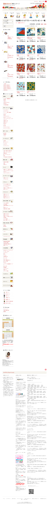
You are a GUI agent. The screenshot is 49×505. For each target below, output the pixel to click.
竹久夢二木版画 (6, 242)
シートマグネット (6, 186)
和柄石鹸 (5, 267)
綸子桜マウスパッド (7, 196)
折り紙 (5, 125)
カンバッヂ (5, 257)
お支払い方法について (28, 498)
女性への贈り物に (24, 15)
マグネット (8, 182)
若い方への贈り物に (30, 15)
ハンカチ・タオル (6, 251)
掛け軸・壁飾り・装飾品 (8, 200)
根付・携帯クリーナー (7, 220)
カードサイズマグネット (7, 185)
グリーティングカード (7, 128)
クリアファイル (6, 111)
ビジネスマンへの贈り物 (18, 15)
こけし (5, 231)
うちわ (5, 135)
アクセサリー (6, 252)
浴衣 (4, 163)
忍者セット (5, 164)
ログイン (36, 1)
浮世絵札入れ (6, 256)
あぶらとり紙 (6, 261)
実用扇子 (5, 134)
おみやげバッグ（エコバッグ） (8, 250)
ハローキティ (8, 234)
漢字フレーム (6, 207)
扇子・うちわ (8, 131)
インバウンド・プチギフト (43, 15)
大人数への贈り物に (12, 15)
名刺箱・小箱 (6, 120)
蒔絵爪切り (5, 153)
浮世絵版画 (8, 239)
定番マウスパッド (6, 194)
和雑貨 (8, 96)
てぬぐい (5, 101)
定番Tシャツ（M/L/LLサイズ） (8, 169)
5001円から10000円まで (7, 88)
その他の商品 (8, 248)
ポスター (5, 262)
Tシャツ (8, 167)
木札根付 (5, 217)
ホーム (4, 498)
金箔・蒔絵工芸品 (8, 148)
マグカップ (5, 144)
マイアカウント (8, 498)
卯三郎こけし (8, 229)
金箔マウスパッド (6, 195)
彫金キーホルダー (6, 215)
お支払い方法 (11, 9)
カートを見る (43, 1)
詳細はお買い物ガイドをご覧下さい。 (33, 483)
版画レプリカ (6, 245)
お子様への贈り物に (37, 15)
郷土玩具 (5, 226)
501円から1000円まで (7, 86)
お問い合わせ (33, 9)
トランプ (5, 113)
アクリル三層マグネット (7, 184)
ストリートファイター (8, 285)
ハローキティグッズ (7, 236)
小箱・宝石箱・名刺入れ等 (8, 150)
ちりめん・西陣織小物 (7, 98)
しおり (5, 124)
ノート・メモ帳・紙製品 (7, 112)
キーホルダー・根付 (8, 211)
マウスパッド (8, 192)
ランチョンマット (6, 145)
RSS (24, 499)
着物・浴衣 (8, 159)
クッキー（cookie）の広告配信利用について (24, 502)
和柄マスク (5, 269)
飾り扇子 (5, 133)
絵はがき (5, 123)
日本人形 (5, 103)
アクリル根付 (6, 218)
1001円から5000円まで (7, 87)
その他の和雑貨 (6, 104)
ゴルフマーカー (6, 268)
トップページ (5, 9)
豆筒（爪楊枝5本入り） (7, 260)
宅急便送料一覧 (29, 380)
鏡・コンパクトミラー (7, 154)
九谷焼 (5, 140)
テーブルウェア (8, 138)
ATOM (26, 499)
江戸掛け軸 (5, 204)
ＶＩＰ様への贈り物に (5, 15)
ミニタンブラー (6, 179)
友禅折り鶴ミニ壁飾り (7, 208)
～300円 (5, 83)
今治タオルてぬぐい (7, 102)
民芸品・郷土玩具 (8, 222)
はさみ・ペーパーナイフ (7, 117)
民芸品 (5, 225)
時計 (4, 155)
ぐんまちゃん (8, 273)
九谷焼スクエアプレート (21, 22)
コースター (5, 143)
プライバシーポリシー (20, 498)
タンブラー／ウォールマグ (8, 175)
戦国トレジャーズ (8, 277)
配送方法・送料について (35, 498)
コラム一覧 (38, 9)
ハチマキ (5, 255)
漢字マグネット (6, 189)
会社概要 (27, 9)
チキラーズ (8, 281)
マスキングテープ (6, 116)
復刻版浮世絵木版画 (7, 241)
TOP (16, 22)
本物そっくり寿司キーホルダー (8, 216)
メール (7, 342)
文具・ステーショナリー (8, 107)
